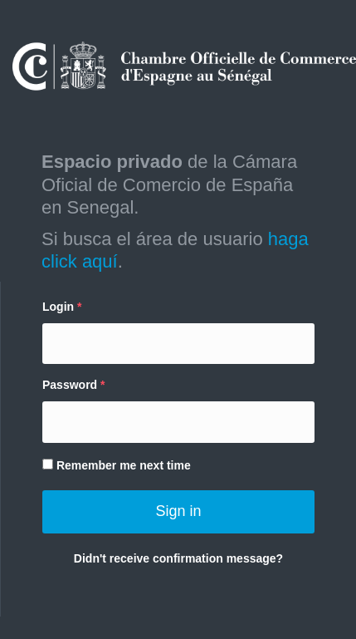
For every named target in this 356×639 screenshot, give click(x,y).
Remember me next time (116, 465)
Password (69, 384)
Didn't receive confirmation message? (178, 558)
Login (58, 306)
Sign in (178, 511)
